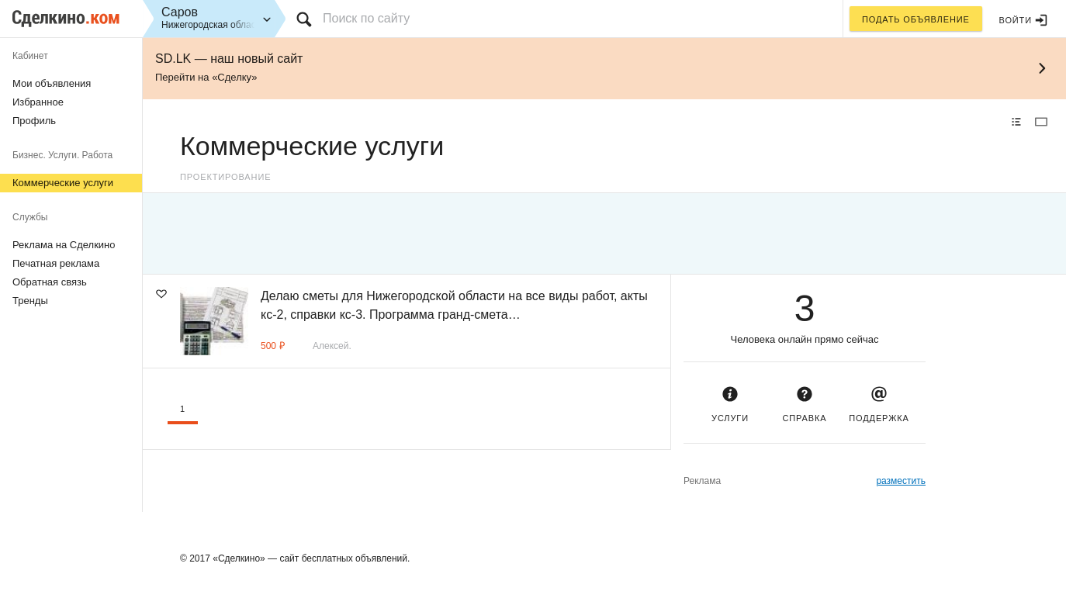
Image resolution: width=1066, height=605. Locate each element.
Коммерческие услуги (62, 182)
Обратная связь (49, 282)
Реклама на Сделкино (64, 245)
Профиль (34, 120)
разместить (901, 480)
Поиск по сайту (366, 18)
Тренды (30, 300)
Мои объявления (51, 83)
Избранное (38, 102)
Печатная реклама (55, 263)
